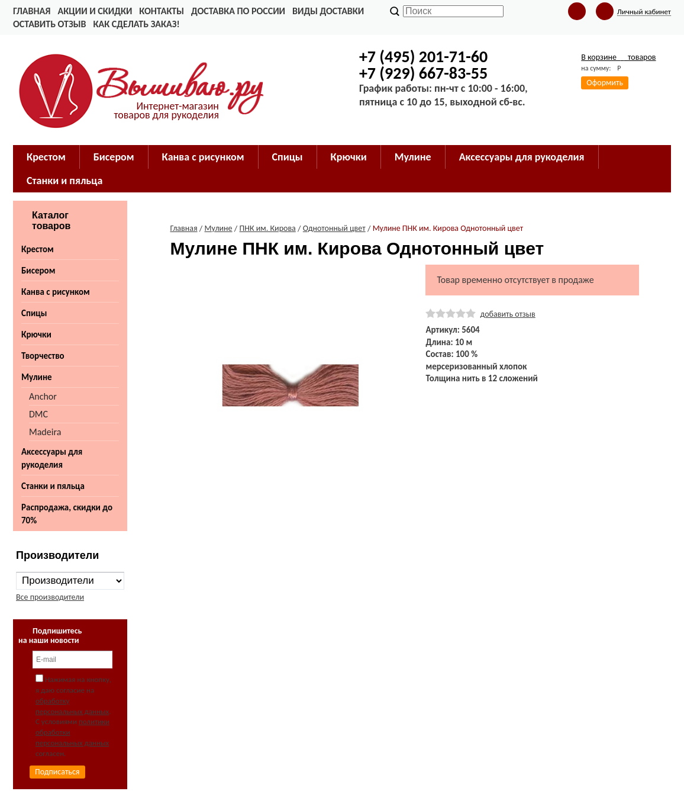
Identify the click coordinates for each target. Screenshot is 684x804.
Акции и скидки (94, 11)
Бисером (38, 270)
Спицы (34, 313)
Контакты (161, 11)
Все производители (50, 597)
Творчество (42, 355)
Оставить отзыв (49, 24)
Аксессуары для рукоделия (51, 458)
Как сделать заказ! (136, 24)
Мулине (36, 377)
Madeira (45, 432)
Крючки (36, 334)
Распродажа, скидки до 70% (66, 514)
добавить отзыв (507, 314)
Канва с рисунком (55, 292)
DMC (38, 414)
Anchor (43, 396)
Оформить (604, 83)
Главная (31, 11)
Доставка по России (238, 11)
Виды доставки (328, 11)
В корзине (618, 57)
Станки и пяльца (53, 486)
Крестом (37, 249)
